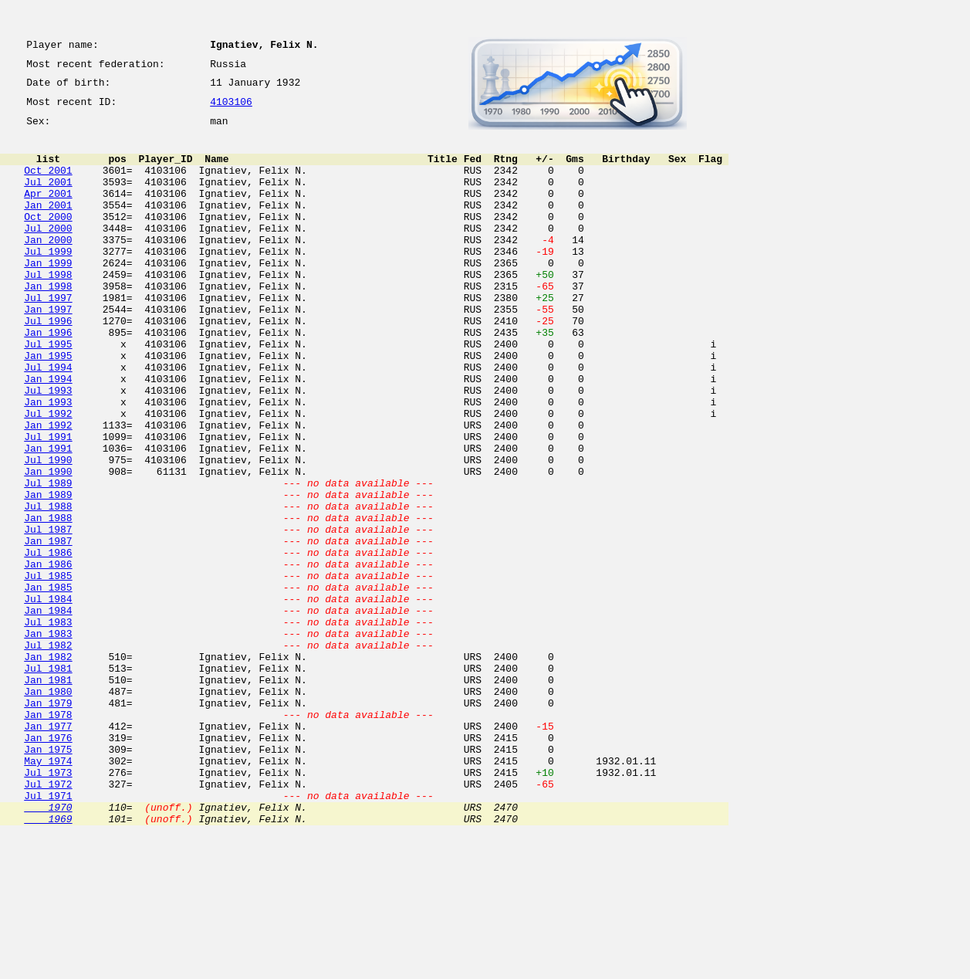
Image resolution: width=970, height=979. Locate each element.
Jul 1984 (48, 698)
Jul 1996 (48, 364)
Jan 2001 (48, 225)
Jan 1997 (48, 350)
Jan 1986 (48, 656)
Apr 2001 (48, 211)
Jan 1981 (48, 795)
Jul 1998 (48, 309)
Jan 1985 (48, 684)
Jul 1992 (48, 476)
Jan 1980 (48, 809)
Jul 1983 (48, 726)
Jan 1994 (48, 434)
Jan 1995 (48, 406)
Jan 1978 (48, 837)
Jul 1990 (48, 531)
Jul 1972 (48, 920)
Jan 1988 (48, 601)
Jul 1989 (48, 559)
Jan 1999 (48, 295)
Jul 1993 (48, 448)
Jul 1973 (48, 906)
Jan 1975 (48, 879)
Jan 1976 (48, 865)
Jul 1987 (48, 615)
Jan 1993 (48, 462)
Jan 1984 (48, 712)
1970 (48, 948)
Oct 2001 (48, 184)
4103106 (231, 110)
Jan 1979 (48, 823)
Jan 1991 (48, 517)
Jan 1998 (48, 323)
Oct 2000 (48, 239)
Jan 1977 (48, 851)
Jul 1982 (48, 754)
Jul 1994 (48, 420)
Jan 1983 (48, 740)
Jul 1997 (48, 337)
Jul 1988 (48, 587)
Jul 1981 (48, 781)
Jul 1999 (48, 281)
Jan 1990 (48, 545)
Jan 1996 (48, 378)
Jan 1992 (48, 489)
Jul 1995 (48, 392)
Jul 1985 (48, 670)
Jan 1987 (48, 628)
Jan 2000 (48, 267)
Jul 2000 (48, 253)
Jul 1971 (48, 934)
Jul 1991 (48, 503)
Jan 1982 (48, 767)
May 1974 (48, 892)
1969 (48, 962)
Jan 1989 (48, 573)
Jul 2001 (48, 198)
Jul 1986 (48, 642)
